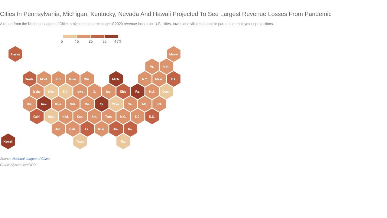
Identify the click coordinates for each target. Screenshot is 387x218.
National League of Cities (31, 158)
